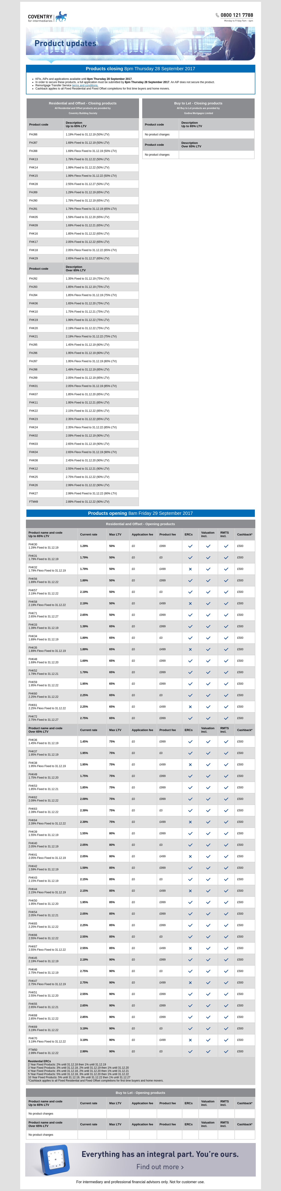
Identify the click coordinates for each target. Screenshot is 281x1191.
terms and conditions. (85, 85)
